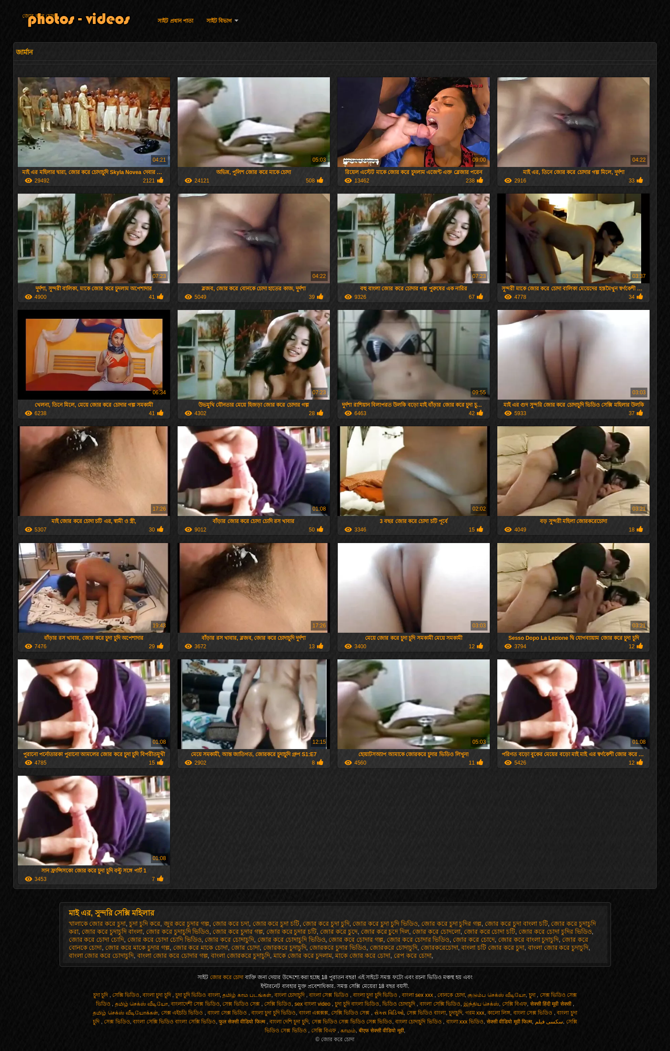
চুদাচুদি (455, 1013)
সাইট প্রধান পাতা (175, 21)
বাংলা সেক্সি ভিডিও (440, 1004)
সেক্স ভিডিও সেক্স (241, 1004)
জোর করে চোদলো (436, 931)
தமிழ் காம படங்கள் (246, 995)
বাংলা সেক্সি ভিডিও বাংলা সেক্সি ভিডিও (174, 1022)
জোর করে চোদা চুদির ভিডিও (555, 931)
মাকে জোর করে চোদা (362, 955)
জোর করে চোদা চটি (489, 931)
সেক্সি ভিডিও (125, 995)
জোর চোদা (245, 947)
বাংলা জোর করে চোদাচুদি (101, 955)
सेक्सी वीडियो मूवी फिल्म (509, 1022)
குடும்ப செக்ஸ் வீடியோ (497, 995)
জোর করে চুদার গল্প (238, 931)
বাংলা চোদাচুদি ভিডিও (419, 1022)
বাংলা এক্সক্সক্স (313, 1013)
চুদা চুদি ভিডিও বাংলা (197, 995)
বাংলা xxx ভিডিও (465, 1022)
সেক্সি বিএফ (514, 1004)
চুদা (533, 995)
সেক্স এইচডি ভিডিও (183, 1013)
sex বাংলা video (313, 1004)
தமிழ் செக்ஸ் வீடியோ (141, 1004)
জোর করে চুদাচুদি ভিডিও (178, 931)
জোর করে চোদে (474, 939)
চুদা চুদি (101, 995)
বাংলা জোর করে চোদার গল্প (172, 955)
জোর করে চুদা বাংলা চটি (516, 923)
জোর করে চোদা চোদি (96, 939)
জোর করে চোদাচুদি (229, 939)
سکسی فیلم (549, 1022)
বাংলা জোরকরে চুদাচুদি (240, 955)
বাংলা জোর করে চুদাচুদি (558, 947)
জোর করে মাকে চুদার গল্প (137, 947)
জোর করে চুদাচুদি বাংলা (112, 931)
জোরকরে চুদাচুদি (284, 947)
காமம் (348, 1030)
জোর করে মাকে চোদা (200, 947)
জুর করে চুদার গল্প (187, 923)
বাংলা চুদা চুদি (157, 995)
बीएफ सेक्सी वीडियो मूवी (381, 1030)
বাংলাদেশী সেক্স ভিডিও (195, 1004)
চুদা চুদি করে (144, 923)
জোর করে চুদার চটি (291, 931)
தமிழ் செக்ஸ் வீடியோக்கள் (125, 1013)
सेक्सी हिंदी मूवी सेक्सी (551, 1004)
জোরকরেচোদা (439, 947)
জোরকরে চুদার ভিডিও (337, 947)
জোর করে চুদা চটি (276, 923)
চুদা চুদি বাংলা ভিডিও (357, 1004)
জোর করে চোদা (39, 16)
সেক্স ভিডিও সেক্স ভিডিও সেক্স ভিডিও (352, 1022)
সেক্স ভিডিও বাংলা (426, 1013)
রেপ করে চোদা (413, 955)
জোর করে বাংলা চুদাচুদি (528, 939)
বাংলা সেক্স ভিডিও (329, 995)
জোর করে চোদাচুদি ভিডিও (291, 939)
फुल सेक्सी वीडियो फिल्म (242, 1022)
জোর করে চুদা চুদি (326, 923)
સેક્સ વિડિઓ (389, 1013)
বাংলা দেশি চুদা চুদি (289, 1022)
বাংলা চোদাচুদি (290, 995)
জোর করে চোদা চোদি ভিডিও (164, 939)
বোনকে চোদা (450, 995)
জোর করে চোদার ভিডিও (418, 939)
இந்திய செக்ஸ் (481, 1004)
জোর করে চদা (231, 923)
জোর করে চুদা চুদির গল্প (451, 923)
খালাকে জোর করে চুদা (97, 923)
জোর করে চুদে (338, 931)
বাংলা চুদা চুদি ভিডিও (376, 995)
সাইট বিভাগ (219, 21)
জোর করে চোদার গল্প (356, 939)
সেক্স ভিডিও (117, 1022)
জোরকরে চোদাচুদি (393, 947)
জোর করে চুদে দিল (385, 931)
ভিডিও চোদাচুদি (399, 1004)
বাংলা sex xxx (418, 995)
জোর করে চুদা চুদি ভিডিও (385, 923)
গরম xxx (474, 1013)
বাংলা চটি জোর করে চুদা (492, 947)
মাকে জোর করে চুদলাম (303, 955)
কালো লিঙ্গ (499, 1013)
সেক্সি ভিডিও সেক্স (351, 1013)
